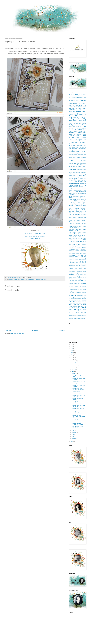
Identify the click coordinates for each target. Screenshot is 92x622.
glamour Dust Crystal (81, 190)
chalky (84, 123)
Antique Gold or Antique (81, 109)
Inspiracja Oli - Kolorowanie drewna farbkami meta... (78, 402)
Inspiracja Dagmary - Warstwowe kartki (76, 392)
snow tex (81, 291)
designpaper (78, 153)
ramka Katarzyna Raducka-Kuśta (79, 274)
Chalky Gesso (82, 125)
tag (70, 300)
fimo (85, 181)
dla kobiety (73, 156)
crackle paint (82, 131)
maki (70, 232)
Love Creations (83, 227)
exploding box (77, 172)
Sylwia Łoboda (76, 297)
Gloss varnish (71, 191)
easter (78, 169)
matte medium (82, 235)
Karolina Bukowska (80, 208)
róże (83, 279)
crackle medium (73, 131)
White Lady (83, 312)
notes (81, 253)
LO (78, 227)
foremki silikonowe (73, 186)
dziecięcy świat (72, 167)
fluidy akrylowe (82, 185)
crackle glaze (82, 129)
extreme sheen (73, 174)
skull (83, 288)
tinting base (78, 301)
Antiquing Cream (81, 111)
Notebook (77, 253)
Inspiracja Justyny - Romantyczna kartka (77, 412)
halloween (83, 194)
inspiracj (70, 200)
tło (80, 301)
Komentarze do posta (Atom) (17, 333)
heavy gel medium (73, 196)
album (81, 97)
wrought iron (79, 315)
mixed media (75, 243)
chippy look (72, 126)
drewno (70, 159)
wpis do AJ (74, 315)
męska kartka (75, 241)
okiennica (71, 255)
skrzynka (71, 286)
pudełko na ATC (80, 271)
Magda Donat (78, 229)
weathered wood (78, 310)
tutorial (71, 304)
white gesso (75, 312)
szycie (84, 297)
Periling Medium (72, 265)
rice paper (79, 279)
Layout (72, 226)
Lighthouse (84, 226)
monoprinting (71, 250)
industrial (78, 199)
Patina (84, 264)
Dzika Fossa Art (73, 169)
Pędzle (35, 240)
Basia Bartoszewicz (74, 117)
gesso (71, 190)
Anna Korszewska (79, 108)
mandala (74, 232)
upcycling (75, 306)
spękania (79, 292)
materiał (75, 235)
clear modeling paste (81, 128)
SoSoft (76, 292)
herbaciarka (80, 196)
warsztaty (71, 310)
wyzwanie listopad (73, 318)
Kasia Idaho (71, 214)
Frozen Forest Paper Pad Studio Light (35, 233)
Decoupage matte (81, 148)
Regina (70, 277)
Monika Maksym (77, 249)
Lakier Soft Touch (77, 224)
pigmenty (81, 265)
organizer (80, 258)
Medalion (70, 236)
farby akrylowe (73, 178)
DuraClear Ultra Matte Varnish (79, 166)
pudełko (84, 270)
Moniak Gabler (83, 246)
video (70, 307)
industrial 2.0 (83, 199)
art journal (78, 113)
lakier (82, 223)
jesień (84, 202)
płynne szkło (76, 267)
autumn (78, 115)
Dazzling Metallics (81, 137)
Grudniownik (78, 194)
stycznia (74, 438)
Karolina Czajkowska (74, 209)
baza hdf (83, 117)
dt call (76, 159)
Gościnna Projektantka (77, 193)
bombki (80, 120)
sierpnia (74, 369)
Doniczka (70, 157)
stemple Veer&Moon (82, 293)
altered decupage (77, 99)
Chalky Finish (73, 125)
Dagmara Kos (74, 135)
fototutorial (81, 186)
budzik (84, 121)
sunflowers (81, 295)
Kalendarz (71, 206)
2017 (72, 359)
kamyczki (70, 208)
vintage (79, 307)
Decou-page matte (73, 147)
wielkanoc (71, 314)
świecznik (75, 298)
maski (70, 235)
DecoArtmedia (82, 141)
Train (74, 303)
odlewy (84, 253)
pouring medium (82, 268)
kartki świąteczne (76, 212)
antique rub (72, 111)
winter (75, 313)
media (74, 236)
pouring (76, 268)
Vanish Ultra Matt (81, 306)
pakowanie (76, 259)
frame (85, 186)
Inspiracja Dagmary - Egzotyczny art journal (77, 424)
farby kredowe (78, 180)
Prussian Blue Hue (73, 270)
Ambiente (77, 100)
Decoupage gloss (73, 148)
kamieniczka (83, 206)
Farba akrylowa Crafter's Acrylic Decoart (35, 236)
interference (72, 202)
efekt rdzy (73, 172)
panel (80, 259)
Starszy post (62, 330)
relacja (84, 277)
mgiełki (80, 241)
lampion (82, 224)
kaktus (84, 205)
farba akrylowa (77, 175)
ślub (70, 298)
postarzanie (71, 268)
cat (82, 123)
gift (75, 190)
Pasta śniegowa (78, 264)
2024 (72, 344)
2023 (72, 346)
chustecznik (78, 126)
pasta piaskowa (79, 262)
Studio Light (37, 279)
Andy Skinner (78, 105)
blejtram (75, 120)
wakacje (84, 309)
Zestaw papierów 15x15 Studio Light (35, 235)
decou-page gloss (81, 145)
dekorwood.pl (72, 151)
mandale (79, 232)
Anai (73, 105)
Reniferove (71, 279)
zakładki (78, 318)
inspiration (83, 200)
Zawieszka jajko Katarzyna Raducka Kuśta (77, 319)
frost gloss (71, 188)
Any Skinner (71, 112)
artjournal (84, 112)
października (75, 365)
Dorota (74, 157)
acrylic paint (82, 94)
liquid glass (72, 227)
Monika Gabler (74, 247)
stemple (76, 293)
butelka (70, 123)
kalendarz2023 (77, 206)
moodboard (77, 250)
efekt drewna (71, 170)
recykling (78, 276)
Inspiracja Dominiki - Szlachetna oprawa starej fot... (78, 416)
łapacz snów (71, 229)
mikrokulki (84, 241)
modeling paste (73, 246)
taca (85, 298)
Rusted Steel (77, 280)
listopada (74, 363)
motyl (73, 252)
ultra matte (76, 304)
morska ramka (83, 250)
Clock (70, 129)
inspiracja (76, 200)
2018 (72, 357)
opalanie (75, 258)
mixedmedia (72, 244)
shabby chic (77, 283)
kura (77, 223)
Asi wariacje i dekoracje (77, 114)
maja (73, 430)
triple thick (78, 303)
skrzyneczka (83, 285)
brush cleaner (80, 121)
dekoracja (76, 150)
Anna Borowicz (78, 106)
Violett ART (79, 309)
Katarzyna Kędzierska (80, 214)
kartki (33, 279)
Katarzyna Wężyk (78, 221)
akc (73, 97)
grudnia (74, 361)
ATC (76, 116)
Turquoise (84, 303)
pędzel (77, 265)
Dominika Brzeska (81, 156)
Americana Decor (74, 102)
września (74, 367)
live (76, 227)
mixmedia (78, 244)
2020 (72, 352)
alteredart (73, 100)
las (85, 224)
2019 (72, 355)
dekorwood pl (83, 150)
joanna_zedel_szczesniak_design (77, 203)
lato (70, 226)
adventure (71, 95)
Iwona (79, 202)
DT (73, 159)
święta (82, 298)
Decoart (22, 279)
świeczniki (79, 298)
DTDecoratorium (73, 162)
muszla (73, 253)
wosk (78, 314)
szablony (81, 297)
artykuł (70, 114)
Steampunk (71, 293)
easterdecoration (83, 169)
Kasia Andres (82, 212)
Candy (73, 123)
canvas (76, 123)
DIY (70, 156)
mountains (77, 252)
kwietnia (74, 432)
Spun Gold (84, 292)
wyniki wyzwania (77, 316)
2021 (72, 350)
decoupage (83, 147)
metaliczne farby (83, 238)
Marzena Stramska (78, 233)
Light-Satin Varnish (77, 226)
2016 (72, 441)
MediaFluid (79, 236)
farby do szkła (80, 178)
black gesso (73, 119)
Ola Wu (75, 255)
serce (81, 281)
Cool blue (74, 129)
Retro (76, 279)
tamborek (73, 300)
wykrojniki (84, 315)
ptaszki (80, 270)
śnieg (72, 298)
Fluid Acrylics (74, 183)
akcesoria (11, 279)
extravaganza (83, 172)
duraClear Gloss (82, 162)
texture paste (43, 279)
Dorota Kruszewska (81, 157)
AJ (71, 97)
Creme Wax (72, 134)
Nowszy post (8, 330)
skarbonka (77, 285)
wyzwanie (84, 316)
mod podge (83, 244)
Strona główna (35, 330)
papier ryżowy (77, 261)
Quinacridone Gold (81, 273)
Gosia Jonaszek (28, 279)
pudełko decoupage (72, 271)
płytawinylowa (83, 267)
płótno (70, 267)
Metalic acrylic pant (75, 238)
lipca (73, 371)
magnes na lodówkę (82, 230)
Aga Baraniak (76, 95)
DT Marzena (81, 159)
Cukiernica (79, 134)
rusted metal (71, 280)
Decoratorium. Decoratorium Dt (78, 144)
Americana (83, 100)
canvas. (79, 123)
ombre (79, 256)
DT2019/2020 (83, 160)
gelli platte (84, 188)
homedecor (74, 197)
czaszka (84, 134)
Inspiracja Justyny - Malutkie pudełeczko (78, 379)
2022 (72, 348)
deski (85, 154)
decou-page (72, 145)
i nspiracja (80, 197)
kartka (76, 211)
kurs (79, 223)
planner (84, 265)
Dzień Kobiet (77, 167)
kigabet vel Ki (72, 223)
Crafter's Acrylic (17, 279)
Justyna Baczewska (75, 205)
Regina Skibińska (77, 277)
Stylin (78, 295)
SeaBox (77, 281)
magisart (76, 230)
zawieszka (83, 318)
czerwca (74, 373)
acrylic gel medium (73, 94)
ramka (70, 274)
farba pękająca (76, 177)
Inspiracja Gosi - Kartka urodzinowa (77, 427)
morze (70, 252)
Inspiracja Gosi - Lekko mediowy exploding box (78, 389)
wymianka (71, 316)
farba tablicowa (83, 177)
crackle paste (73, 132)
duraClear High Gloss (74, 163)
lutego (73, 436)
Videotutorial (74, 307)
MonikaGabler (83, 249)
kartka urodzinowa (82, 211)
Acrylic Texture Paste (35, 238)
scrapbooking (72, 281)
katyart (84, 221)
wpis (81, 313)
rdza (74, 275)
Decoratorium (73, 142)
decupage (71, 150)
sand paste (83, 280)
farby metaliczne (78, 181)
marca (73, 434)
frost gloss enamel (77, 188)
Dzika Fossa (83, 167)
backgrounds (83, 115)
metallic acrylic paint (74, 239)
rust (85, 279)
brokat (76, 121)
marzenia (84, 233)
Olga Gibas (80, 255)
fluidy (76, 185)
